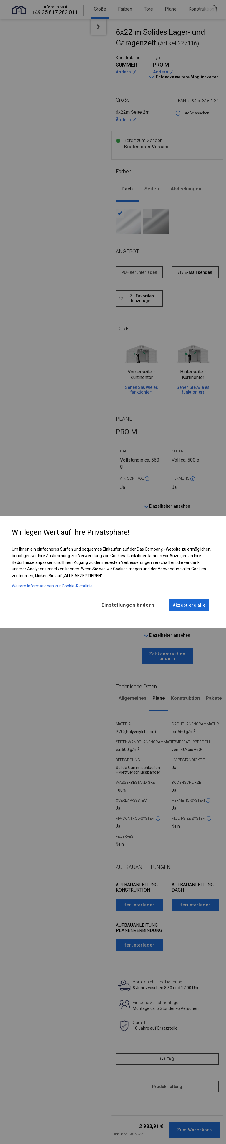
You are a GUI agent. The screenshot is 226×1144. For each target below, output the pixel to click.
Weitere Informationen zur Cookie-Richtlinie (52, 585)
